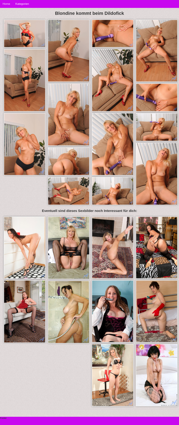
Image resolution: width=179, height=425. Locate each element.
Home (6, 3)
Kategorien (22, 3)
